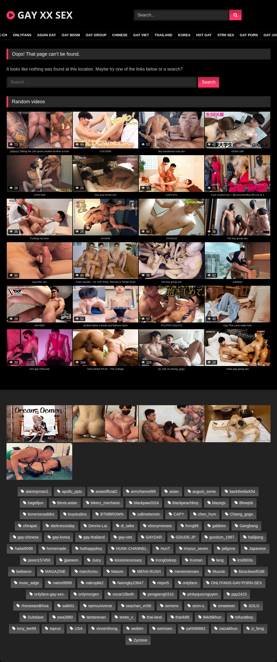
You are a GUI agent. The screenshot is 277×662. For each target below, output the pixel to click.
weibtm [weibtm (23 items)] (137, 628)
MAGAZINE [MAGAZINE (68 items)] (55, 571)
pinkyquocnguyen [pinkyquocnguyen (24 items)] (202, 594)
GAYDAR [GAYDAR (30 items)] (154, 537)
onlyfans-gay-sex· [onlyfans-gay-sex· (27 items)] (49, 594)
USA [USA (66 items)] (79, 628)
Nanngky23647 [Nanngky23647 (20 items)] (130, 583)
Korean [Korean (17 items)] (196, 560)
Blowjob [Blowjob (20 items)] (246, 503)
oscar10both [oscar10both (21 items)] (123, 594)
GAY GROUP (96, 35)
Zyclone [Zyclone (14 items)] (140, 640)
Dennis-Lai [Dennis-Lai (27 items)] (97, 526)
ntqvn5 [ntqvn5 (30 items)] (163, 583)
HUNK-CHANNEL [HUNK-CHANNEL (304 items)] (131, 548)
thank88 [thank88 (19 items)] (182, 617)
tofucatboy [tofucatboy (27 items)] (244, 617)
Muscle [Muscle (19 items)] (219, 571)
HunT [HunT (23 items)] (165, 548)
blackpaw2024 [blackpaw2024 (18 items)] (146, 503)
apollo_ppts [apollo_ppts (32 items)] (72, 491)
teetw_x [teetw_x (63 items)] (126, 617)
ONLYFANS (22, 35)
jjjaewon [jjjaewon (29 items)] (71, 560)
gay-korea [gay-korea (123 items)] (61, 537)
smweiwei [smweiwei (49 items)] (226, 606)
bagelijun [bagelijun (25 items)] (36, 503)
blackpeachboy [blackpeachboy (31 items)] (186, 503)
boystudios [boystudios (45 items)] (77, 514)
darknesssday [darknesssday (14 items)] (63, 526)
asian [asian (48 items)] (174, 491)
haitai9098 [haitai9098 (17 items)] (24, 548)
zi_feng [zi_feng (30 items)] (257, 628)
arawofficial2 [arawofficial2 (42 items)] (106, 491)
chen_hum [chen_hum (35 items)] (207, 514)
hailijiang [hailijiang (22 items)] (255, 537)
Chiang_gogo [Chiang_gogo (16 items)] (241, 514)
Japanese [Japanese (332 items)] (257, 548)
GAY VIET (141, 35)
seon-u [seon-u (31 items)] (198, 606)
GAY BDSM (71, 35)
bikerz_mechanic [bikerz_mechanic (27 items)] (105, 503)
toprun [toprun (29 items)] (55, 628)
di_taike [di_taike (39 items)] (127, 526)
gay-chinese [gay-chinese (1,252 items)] (28, 537)
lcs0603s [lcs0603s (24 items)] (245, 560)
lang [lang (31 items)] (219, 560)
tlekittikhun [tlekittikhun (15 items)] (212, 617)
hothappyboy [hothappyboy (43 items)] (91, 548)
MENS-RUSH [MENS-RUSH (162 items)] (149, 571)
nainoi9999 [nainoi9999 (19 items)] (62, 583)
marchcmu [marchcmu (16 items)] (88, 571)
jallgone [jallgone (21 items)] (228, 548)
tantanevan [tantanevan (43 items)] (96, 617)
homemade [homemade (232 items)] (56, 548)
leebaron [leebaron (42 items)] (23, 571)
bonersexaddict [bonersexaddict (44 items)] (41, 514)
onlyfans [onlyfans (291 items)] (190, 583)
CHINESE (119, 35)
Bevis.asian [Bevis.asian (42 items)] (67, 503)
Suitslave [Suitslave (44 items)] (35, 617)
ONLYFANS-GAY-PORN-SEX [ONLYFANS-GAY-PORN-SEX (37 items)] (236, 583)
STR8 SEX (225, 35)
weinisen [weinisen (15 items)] (164, 628)
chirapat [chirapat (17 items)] (30, 526)
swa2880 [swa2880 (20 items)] (65, 617)
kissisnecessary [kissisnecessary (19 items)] (128, 560)
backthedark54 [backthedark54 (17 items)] (242, 491)
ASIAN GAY (46, 35)
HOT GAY (204, 35)
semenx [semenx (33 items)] (172, 606)
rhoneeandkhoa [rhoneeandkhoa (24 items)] (34, 606)
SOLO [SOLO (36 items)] (254, 606)
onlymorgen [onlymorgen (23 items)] (88, 594)
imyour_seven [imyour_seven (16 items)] (196, 548)
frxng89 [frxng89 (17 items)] (192, 526)
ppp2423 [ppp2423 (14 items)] (239, 594)
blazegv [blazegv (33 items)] (219, 503)
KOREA (184, 35)
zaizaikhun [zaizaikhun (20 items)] (228, 628)
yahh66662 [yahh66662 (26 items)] (195, 628)
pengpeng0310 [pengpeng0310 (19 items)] (161, 594)
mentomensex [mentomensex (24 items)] (186, 571)
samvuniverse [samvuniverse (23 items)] (100, 606)
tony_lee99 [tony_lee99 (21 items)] (26, 628)
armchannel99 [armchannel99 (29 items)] (143, 491)
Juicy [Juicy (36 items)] (96, 560)
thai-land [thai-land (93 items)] (154, 617)
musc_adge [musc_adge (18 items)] (29, 583)
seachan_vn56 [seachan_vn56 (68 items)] (138, 606)
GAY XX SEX (39, 15)
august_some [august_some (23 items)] (204, 491)
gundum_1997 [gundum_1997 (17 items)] (221, 537)
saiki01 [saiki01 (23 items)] (68, 606)
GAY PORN (249, 35)
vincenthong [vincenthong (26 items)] (106, 628)
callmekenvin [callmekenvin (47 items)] (148, 514)
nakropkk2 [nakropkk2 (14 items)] (94, 583)
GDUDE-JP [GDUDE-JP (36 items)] (186, 537)
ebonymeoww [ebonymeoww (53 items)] (160, 526)
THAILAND (163, 35)
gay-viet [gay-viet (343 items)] (125, 537)
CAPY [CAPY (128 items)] (178, 514)
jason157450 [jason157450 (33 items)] (39, 560)
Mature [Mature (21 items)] (117, 571)
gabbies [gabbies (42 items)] (219, 526)
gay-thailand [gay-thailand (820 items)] (94, 537)
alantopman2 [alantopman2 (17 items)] (37, 491)
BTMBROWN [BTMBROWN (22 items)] (112, 514)
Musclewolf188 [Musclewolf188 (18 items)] (252, 571)
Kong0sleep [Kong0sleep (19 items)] (166, 560)
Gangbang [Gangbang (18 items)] (249, 526)
